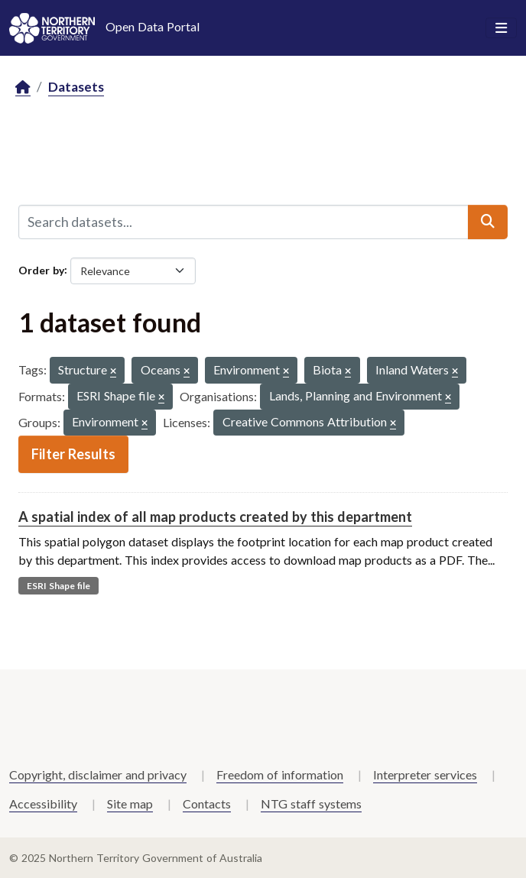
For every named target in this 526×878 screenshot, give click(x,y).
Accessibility (43, 803)
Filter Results (73, 453)
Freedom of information (279, 774)
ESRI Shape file (58, 585)
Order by (41, 269)
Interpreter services (425, 774)
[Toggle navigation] (501, 28)
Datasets (76, 87)
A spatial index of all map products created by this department (215, 516)
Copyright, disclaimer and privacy (98, 774)
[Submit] (488, 221)
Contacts (207, 803)
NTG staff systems (311, 803)
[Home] (23, 87)
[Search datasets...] (243, 221)
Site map (130, 803)
